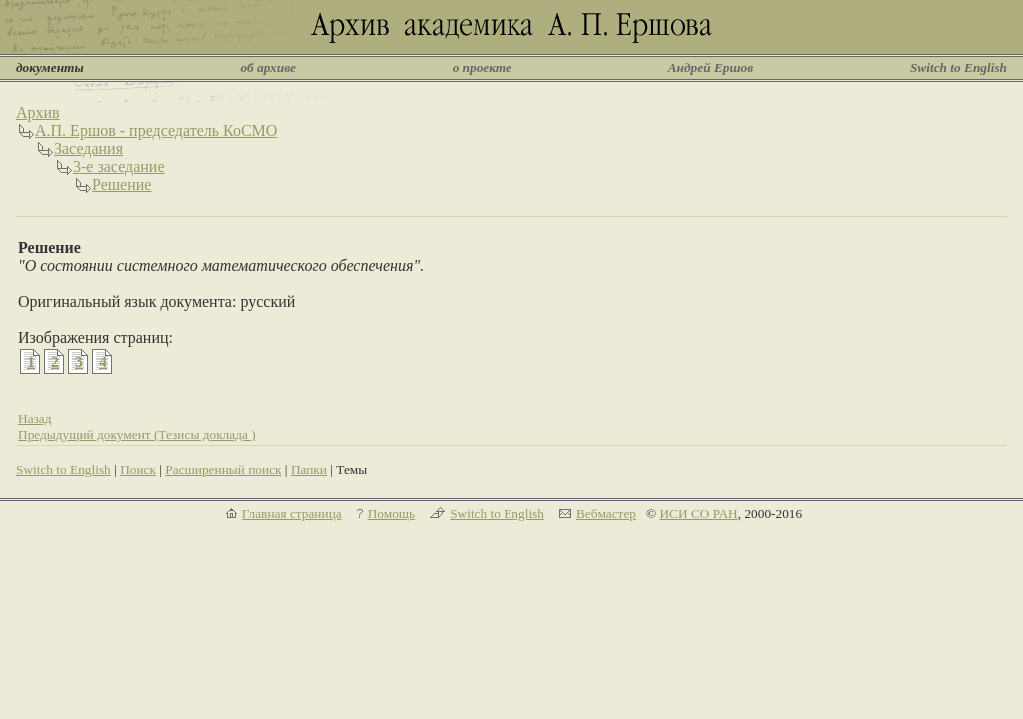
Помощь (391, 513)
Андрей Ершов (711, 67)
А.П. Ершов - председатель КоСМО (156, 130)
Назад (35, 418)
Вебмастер (606, 513)
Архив (38, 112)
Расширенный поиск (223, 469)
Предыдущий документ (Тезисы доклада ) (137, 434)
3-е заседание (119, 166)
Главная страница (292, 513)
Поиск (138, 469)
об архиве (268, 67)
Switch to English (958, 67)
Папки (309, 469)
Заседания (88, 148)
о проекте (482, 67)
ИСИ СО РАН (698, 513)
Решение (121, 184)
